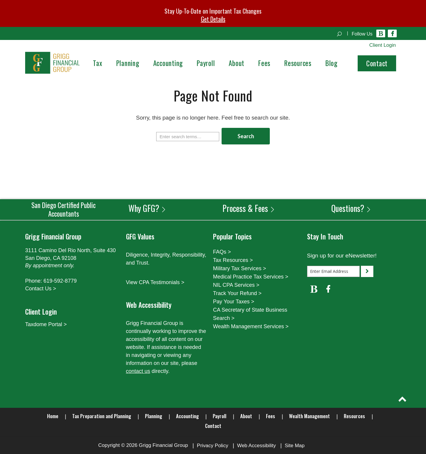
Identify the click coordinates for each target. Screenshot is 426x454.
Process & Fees (248, 208)
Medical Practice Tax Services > (250, 277)
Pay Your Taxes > (233, 302)
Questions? (351, 208)
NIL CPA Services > (236, 285)
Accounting (187, 416)
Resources (354, 416)
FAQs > (222, 252)
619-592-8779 (60, 281)
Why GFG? (147, 208)
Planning (153, 416)
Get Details (213, 19)
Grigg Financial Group (163, 445)
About (246, 416)
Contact (377, 63)
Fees (270, 416)
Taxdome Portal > (46, 324)
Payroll (219, 416)
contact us (138, 371)
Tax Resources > (233, 260)
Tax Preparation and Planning (101, 416)
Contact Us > (40, 289)
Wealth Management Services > (250, 326)
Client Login (382, 45)
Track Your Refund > (237, 293)
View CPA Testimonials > (155, 282)
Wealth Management (309, 416)
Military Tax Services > (239, 268)
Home (52, 416)
